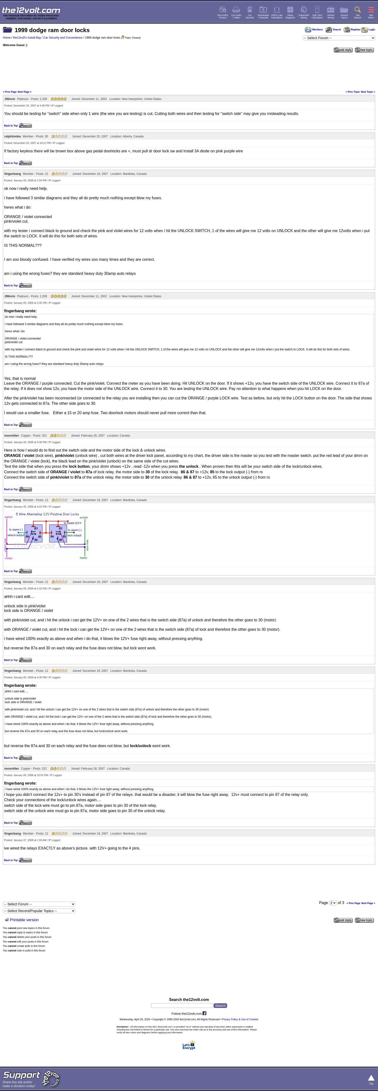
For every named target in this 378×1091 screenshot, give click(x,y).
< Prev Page (10, 92)
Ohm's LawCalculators (277, 16)
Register (352, 29)
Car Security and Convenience (63, 37)
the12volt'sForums (222, 16)
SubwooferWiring (303, 16)
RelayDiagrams (290, 16)
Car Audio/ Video (236, 16)
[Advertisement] (189, 71)
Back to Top (11, 125)
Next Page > (24, 92)
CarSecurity (250, 16)
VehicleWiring (330, 16)
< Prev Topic (353, 92)
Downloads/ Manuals (263, 16)
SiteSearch (357, 16)
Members (314, 29)
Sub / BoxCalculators (317, 16)
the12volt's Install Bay (27, 37)
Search (333, 29)
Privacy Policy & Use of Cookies (240, 1019)
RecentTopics (344, 16)
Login (368, 29)
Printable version (24, 920)
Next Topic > (368, 92)
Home (7, 37)
